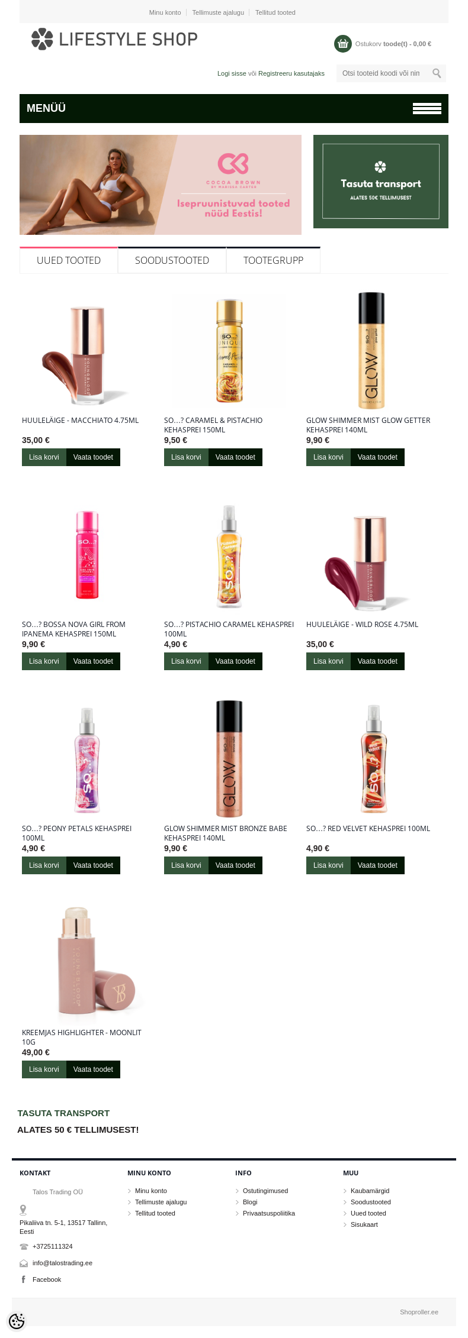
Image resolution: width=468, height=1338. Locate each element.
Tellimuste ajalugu (218, 12)
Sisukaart (364, 1224)
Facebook (47, 1279)
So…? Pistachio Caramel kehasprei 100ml (229, 629)
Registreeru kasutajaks (291, 73)
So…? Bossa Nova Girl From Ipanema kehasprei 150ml (74, 629)
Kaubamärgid (370, 1190)
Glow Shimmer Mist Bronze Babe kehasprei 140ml (225, 833)
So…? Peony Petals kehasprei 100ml (77, 833)
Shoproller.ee (419, 1312)
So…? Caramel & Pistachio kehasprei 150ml (213, 425)
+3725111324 (53, 1246)
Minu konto (165, 12)
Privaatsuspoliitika (269, 1213)
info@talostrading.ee (62, 1262)
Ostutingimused (265, 1190)
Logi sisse (231, 73)
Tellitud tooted (275, 12)
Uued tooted (69, 260)
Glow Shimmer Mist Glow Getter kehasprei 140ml (368, 425)
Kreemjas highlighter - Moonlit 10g (82, 1037)
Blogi (250, 1202)
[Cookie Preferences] (16, 1321)
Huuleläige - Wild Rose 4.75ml (362, 624)
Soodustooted (172, 260)
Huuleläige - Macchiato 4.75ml (80, 420)
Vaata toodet (93, 457)
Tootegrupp (273, 260)
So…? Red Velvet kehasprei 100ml (368, 828)
